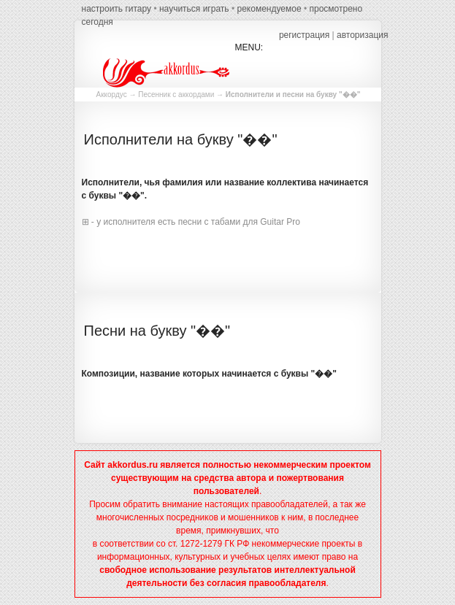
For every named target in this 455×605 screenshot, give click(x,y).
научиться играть (194, 9)
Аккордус (111, 94)
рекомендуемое (269, 9)
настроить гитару (117, 9)
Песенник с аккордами (176, 94)
